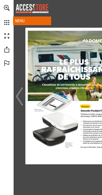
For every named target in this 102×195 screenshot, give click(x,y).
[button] (7, 8)
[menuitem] (7, 15)
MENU (19, 21)
